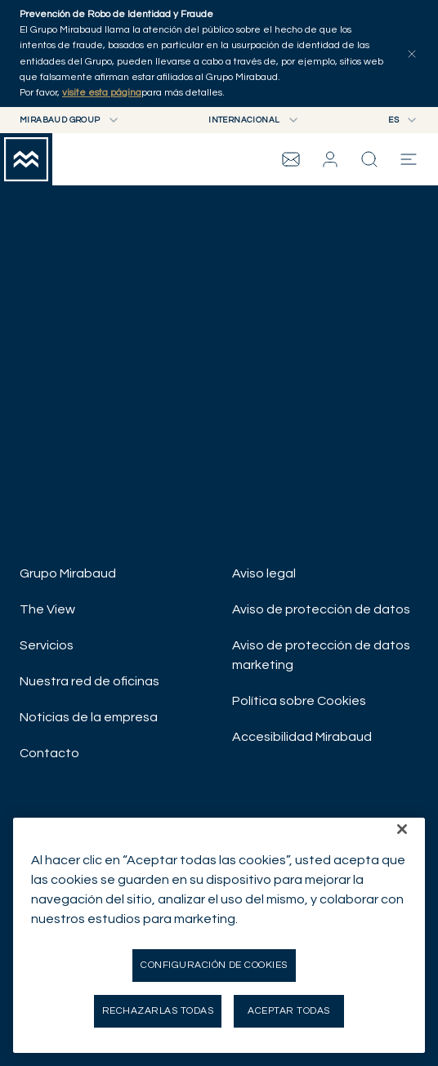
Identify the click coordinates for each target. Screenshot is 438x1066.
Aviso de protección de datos (321, 609)
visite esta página (101, 92)
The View (47, 609)
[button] (330, 159)
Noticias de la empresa (89, 717)
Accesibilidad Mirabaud (302, 736)
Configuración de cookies (214, 965)
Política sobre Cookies (299, 700)
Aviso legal (264, 573)
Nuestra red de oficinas (89, 681)
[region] (219, 935)
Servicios (47, 645)
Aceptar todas (288, 1011)
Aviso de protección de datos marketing (321, 655)
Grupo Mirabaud (68, 573)
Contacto (49, 753)
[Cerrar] (402, 829)
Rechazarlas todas (157, 1011)
